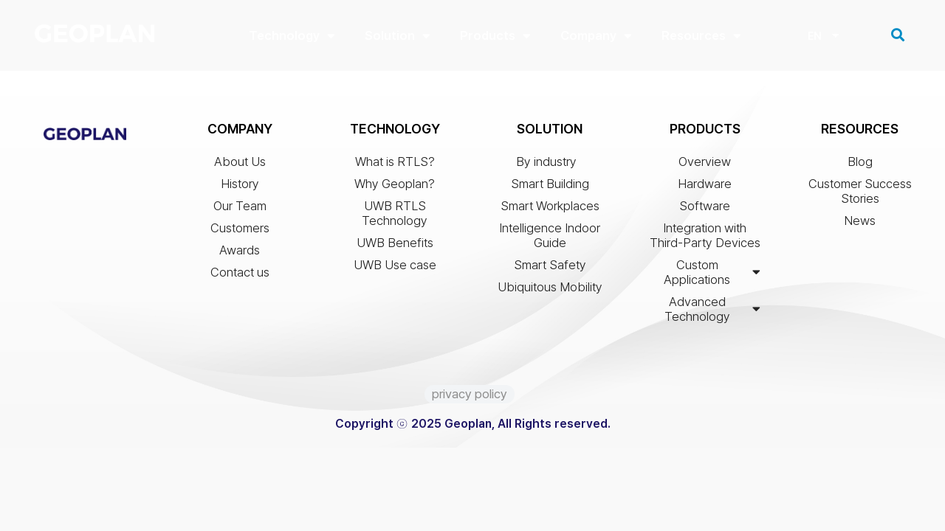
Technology (292, 35)
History (240, 187)
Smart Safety (550, 268)
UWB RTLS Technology (394, 217)
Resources (701, 35)
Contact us (239, 275)
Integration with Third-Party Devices (705, 239)
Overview (704, 165)
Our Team (240, 209)
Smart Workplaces (550, 209)
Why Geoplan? (394, 187)
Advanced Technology (712, 312)
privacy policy (469, 397)
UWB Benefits (395, 246)
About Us (240, 165)
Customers (239, 231)
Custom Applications (712, 276)
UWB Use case (395, 268)
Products (495, 35)
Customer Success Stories (860, 194)
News (860, 224)
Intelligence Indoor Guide (549, 239)
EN (814, 37)
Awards (239, 253)
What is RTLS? (395, 165)
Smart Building (550, 187)
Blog (860, 165)
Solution (397, 35)
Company (596, 35)
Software (704, 209)
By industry (550, 165)
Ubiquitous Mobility (550, 290)
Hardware (705, 187)
